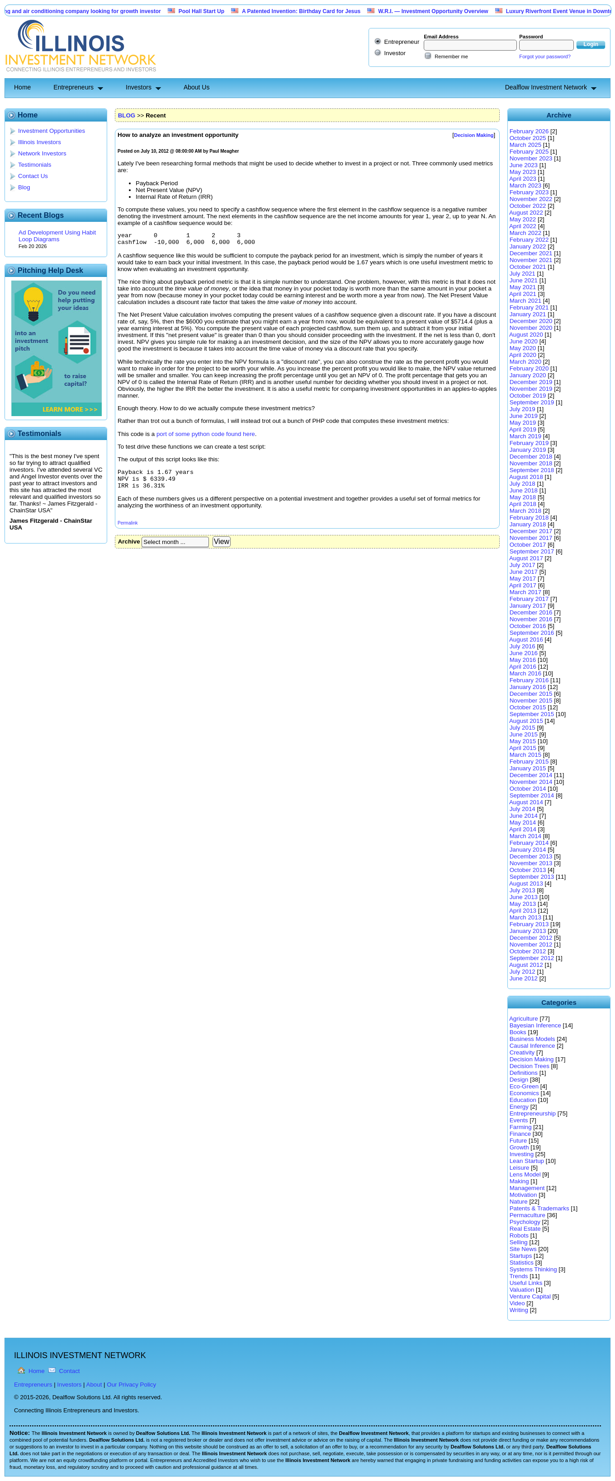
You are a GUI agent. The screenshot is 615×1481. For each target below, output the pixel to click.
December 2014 (531, 775)
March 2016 (525, 673)
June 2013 (524, 897)
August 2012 (526, 964)
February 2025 (529, 151)
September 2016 (532, 632)
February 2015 (529, 761)
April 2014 (522, 829)
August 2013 (526, 883)
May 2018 (523, 497)
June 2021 (524, 280)
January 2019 (528, 449)
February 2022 (529, 239)
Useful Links (526, 1282)
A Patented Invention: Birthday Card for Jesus (306, 11)
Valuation (522, 1289)
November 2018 (531, 463)
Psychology (525, 1222)
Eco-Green (524, 1086)
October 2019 (528, 395)
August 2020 (526, 334)
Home (22, 87)
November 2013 (531, 863)
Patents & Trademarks (539, 1208)
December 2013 (531, 856)
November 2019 (531, 388)
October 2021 (528, 266)
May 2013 (523, 903)
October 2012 (528, 951)
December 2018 (531, 456)
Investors (138, 87)
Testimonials (34, 164)
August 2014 (526, 802)
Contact (69, 1371)
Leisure (520, 1167)
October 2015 (528, 707)
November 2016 (531, 619)
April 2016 (522, 666)
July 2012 (522, 971)
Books (518, 1032)
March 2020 (525, 361)
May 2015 (523, 741)
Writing (519, 1310)
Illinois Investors (39, 142)
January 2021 (528, 314)
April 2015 (522, 748)
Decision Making (532, 1059)
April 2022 (522, 226)
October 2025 (528, 138)
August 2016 (526, 639)
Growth (519, 1147)
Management (527, 1188)
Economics (524, 1093)
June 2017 (524, 571)
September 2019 (532, 402)
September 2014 (532, 795)
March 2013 (525, 917)
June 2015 (524, 734)
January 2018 (528, 524)
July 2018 (522, 483)
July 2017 (522, 565)
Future (518, 1140)
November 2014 (531, 781)
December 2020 (531, 321)
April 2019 (522, 429)
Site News (523, 1249)
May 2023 (523, 172)
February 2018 (529, 517)
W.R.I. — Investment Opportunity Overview (438, 11)
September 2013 (532, 876)
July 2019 (522, 409)
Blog (24, 187)
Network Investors (42, 153)
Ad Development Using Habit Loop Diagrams (57, 236)
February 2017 (529, 598)
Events (519, 1120)
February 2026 (529, 131)
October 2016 (528, 626)
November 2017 (531, 537)
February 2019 (529, 443)
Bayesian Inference (535, 1025)
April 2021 (522, 294)
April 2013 (522, 910)
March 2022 (525, 233)
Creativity (522, 1052)
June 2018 (524, 490)
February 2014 (529, 842)
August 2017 (526, 558)
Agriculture (523, 1018)
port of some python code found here (205, 436)
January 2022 (528, 246)
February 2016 (529, 680)
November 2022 (531, 199)
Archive (129, 548)
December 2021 (531, 253)
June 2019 (524, 415)
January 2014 (528, 849)
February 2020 (529, 368)
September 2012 (532, 958)
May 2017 (523, 578)
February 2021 (529, 307)
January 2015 (528, 768)
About (94, 1384)
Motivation (523, 1194)
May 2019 (523, 422)
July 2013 (522, 890)
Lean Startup (527, 1161)
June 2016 (524, 653)
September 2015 (532, 714)
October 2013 (528, 870)
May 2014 (523, 822)
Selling (519, 1242)
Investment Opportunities (51, 130)
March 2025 (525, 144)
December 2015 (531, 693)
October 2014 (528, 788)
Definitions (524, 1072)
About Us (197, 87)
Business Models (532, 1039)
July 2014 (522, 809)
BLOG (127, 115)
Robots (519, 1235)
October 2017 (528, 544)
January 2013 (528, 931)
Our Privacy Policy (131, 1384)
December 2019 (531, 382)
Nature (519, 1201)
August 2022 (526, 212)
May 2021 (523, 287)
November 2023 (531, 158)
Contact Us (33, 176)
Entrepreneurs (73, 87)
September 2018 (532, 470)
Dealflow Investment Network (546, 87)
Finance (520, 1133)
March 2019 (525, 436)
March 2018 (525, 510)
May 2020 (523, 348)
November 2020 (531, 327)
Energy (519, 1106)
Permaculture (527, 1215)
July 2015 (522, 727)
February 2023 (529, 192)
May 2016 (523, 659)
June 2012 (524, 978)
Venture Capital (530, 1296)
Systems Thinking (533, 1269)
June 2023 (524, 165)
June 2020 (524, 341)
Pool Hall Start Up (206, 11)
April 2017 (522, 585)
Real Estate (525, 1228)
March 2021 (525, 300)
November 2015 (531, 700)
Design (519, 1079)
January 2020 (528, 375)
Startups (521, 1255)
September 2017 (532, 551)
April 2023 (522, 178)
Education (523, 1100)
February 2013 (529, 924)
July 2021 (522, 273)
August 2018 (526, 476)
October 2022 (528, 205)
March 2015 (525, 754)
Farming (521, 1127)
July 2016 (522, 646)
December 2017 (531, 531)
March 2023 (525, 185)
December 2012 (531, 937)
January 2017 (528, 605)
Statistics (522, 1262)
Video (517, 1303)
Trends (518, 1276)
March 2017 (525, 592)
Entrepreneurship (533, 1113)
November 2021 (531, 260)
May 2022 (523, 219)
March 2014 (525, 836)
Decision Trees (529, 1066)
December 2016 (531, 612)
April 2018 (522, 504)
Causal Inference (532, 1045)
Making (519, 1181)
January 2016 (528, 687)
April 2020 (522, 355)
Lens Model (525, 1174)
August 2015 (526, 720)
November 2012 (531, 944)
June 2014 (524, 815)
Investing (522, 1154)
